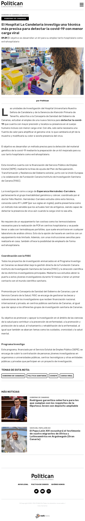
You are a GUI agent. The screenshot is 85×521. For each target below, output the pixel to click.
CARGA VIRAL (67, 376)
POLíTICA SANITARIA (37, 376)
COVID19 (53, 376)
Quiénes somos (58, 484)
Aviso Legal (23, 484)
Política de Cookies (40, 484)
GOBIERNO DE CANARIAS (13, 376)
